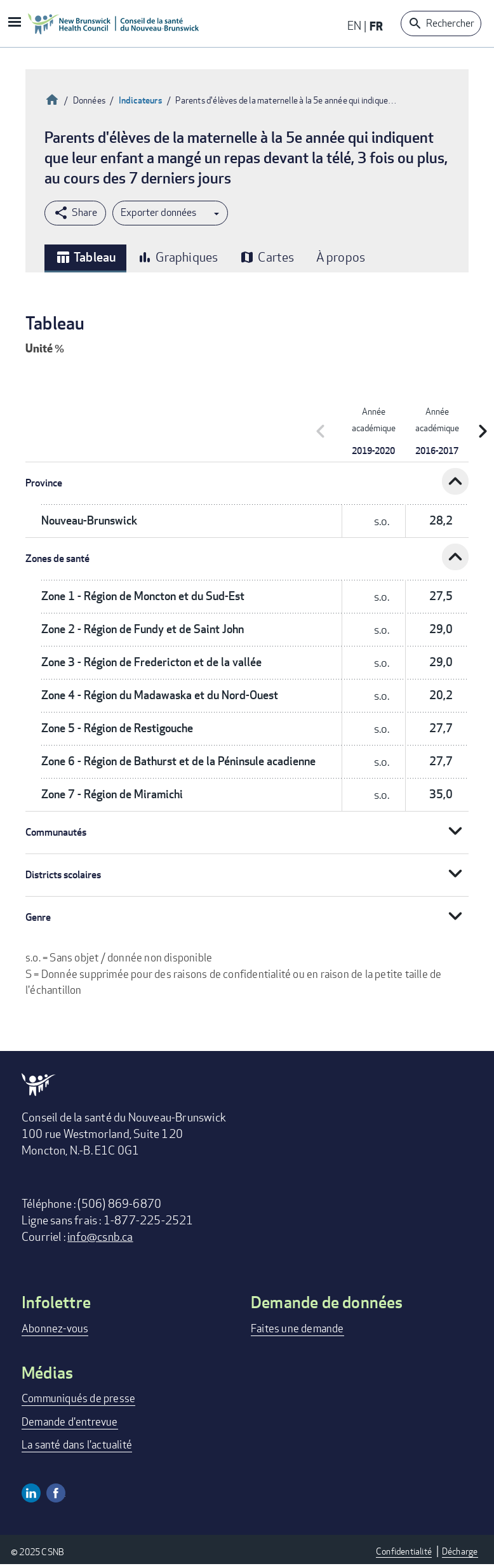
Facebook (55, 1492)
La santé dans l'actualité (77, 1444)
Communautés (55, 832)
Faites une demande (297, 1328)
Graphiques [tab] (177, 257)
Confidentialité (404, 1551)
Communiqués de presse (78, 1398)
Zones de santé (57, 558)
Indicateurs (141, 100)
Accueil (52, 98)
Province (43, 483)
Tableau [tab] (85, 257)
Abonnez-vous (55, 1328)
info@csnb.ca (100, 1236)
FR (376, 26)
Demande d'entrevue (70, 1421)
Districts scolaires (63, 874)
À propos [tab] (341, 257)
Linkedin (31, 1492)
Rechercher (450, 23)
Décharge (460, 1551)
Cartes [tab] (266, 257)
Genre (38, 917)
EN (354, 25)
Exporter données (158, 212)
